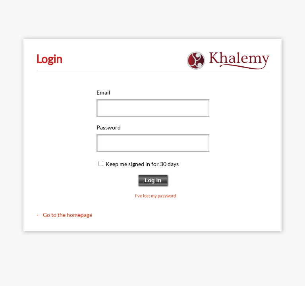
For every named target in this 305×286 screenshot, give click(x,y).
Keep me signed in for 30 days (142, 164)
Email (103, 92)
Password (109, 127)
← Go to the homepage (64, 214)
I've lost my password (155, 195)
